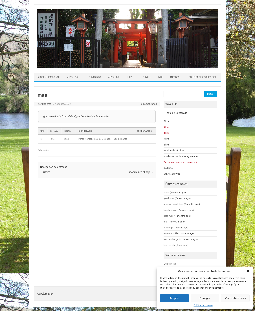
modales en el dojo (141, 172)
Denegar (204, 298)
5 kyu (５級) (95, 77)
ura (165, 221)
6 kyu (166, 121)
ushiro (45, 172)
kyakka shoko (170, 210)
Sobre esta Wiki (172, 174)
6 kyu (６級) (73, 77)
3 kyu (130, 77)
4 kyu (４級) (114, 77)
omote (167, 227)
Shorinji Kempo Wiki (49, 77)
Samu (166, 192)
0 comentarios (149, 103)
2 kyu (146, 77)
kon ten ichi (169, 245)
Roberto (46, 103)
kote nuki (168, 216)
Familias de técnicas (174, 150)
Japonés (174, 77)
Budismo (168, 168)
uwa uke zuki (170, 233)
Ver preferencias (235, 298)
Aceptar (174, 298)
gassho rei (169, 198)
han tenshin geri (172, 239)
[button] (248, 271)
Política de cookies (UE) (202, 77)
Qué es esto (170, 263)
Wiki (160, 77)
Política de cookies (203, 305)
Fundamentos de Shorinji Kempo (181, 156)
